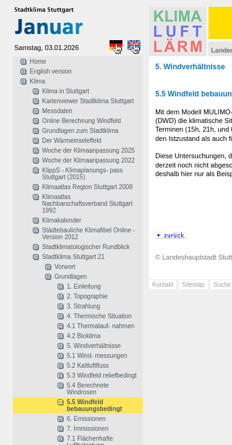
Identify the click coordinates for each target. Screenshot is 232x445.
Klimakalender (61, 220)
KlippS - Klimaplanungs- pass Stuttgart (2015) (82, 173)
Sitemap (193, 284)
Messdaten (57, 111)
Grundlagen (70, 276)
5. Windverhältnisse (94, 345)
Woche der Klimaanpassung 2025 (88, 150)
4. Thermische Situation (99, 316)
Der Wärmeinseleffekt (71, 140)
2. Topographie (87, 296)
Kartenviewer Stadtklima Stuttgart (88, 101)
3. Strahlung (83, 306)
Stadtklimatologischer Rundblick (86, 247)
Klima (37, 81)
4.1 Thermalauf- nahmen (100, 326)
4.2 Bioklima (83, 336)
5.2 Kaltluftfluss (88, 365)
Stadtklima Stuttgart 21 (73, 256)
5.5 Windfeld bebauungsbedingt (94, 405)
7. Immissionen (87, 428)
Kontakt (162, 284)
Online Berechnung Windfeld (81, 120)
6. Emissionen (86, 418)
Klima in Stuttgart (65, 91)
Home (38, 61)
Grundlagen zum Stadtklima (80, 130)
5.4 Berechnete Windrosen (88, 389)
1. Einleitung (84, 286)
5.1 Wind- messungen (97, 355)
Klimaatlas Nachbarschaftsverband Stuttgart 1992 (87, 203)
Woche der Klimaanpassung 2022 (88, 160)
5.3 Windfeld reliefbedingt (102, 375)
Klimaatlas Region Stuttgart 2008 (87, 187)
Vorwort (64, 266)
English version (51, 71)
